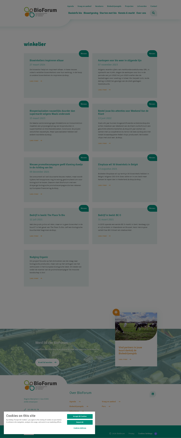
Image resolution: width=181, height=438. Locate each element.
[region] (49, 422)
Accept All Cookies (80, 416)
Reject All (79, 422)
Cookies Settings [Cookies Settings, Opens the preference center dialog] (80, 428)
